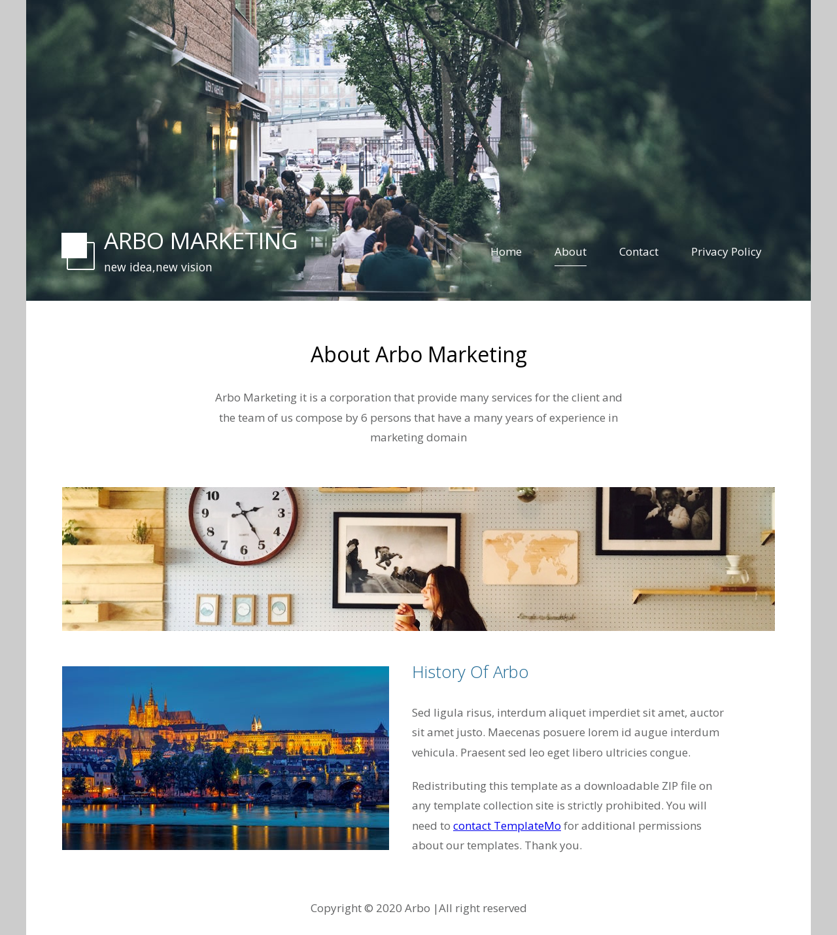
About (571, 251)
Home (506, 251)
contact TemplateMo (507, 825)
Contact (638, 251)
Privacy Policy (726, 251)
